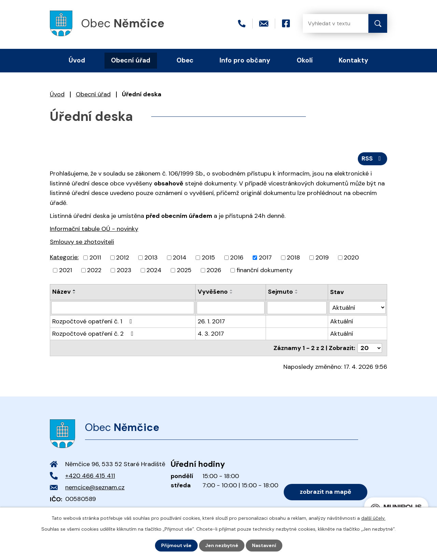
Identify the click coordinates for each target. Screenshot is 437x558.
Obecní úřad (93, 94)
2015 (208, 257)
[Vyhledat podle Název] (122, 307)
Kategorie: (64, 257)
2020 (351, 257)
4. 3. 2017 (211, 334)
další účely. (373, 518)
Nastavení (264, 545)
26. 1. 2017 (211, 321)
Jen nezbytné (221, 545)
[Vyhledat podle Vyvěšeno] (231, 307)
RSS (373, 158)
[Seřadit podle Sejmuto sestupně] (296, 293)
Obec (185, 60)
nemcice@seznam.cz (95, 487)
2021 (65, 270)
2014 (179, 257)
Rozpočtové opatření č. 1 (93, 321)
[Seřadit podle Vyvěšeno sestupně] (231, 293)
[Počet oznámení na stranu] (369, 348)
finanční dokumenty (265, 270)
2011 (95, 257)
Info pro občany (245, 60)
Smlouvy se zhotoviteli (82, 242)
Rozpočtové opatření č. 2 (94, 334)
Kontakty (353, 60)
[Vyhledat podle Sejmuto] (296, 307)
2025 (184, 270)
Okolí (305, 60)
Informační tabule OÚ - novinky (94, 229)
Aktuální (341, 321)
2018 (293, 257)
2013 (151, 257)
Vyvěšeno (213, 292)
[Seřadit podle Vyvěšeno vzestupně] (231, 290)
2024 (153, 270)
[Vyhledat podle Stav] (357, 307)
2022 (94, 270)
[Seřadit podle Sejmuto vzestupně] (296, 290)
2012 (122, 257)
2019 (322, 257)
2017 (265, 257)
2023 (124, 270)
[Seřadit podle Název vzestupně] (74, 290)
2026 (214, 270)
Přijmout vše (176, 545)
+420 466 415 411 (90, 476)
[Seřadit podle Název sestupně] (74, 293)
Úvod (57, 94)
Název (61, 292)
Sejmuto (280, 292)
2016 (236, 257)
